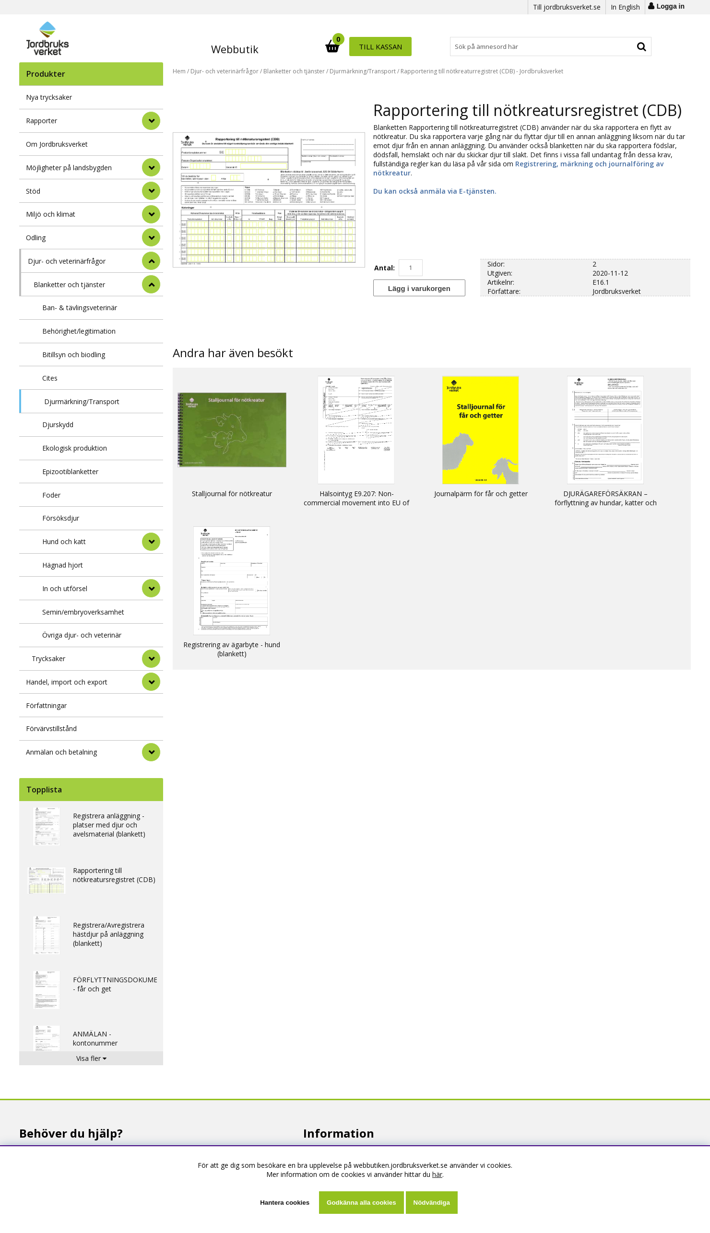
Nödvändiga (432, 1202)
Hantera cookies (284, 1202)
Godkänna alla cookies (361, 1202)
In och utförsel (64, 588)
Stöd (33, 191)
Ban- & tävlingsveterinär (79, 307)
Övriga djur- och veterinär (81, 635)
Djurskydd (57, 424)
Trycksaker (48, 658)
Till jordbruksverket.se (567, 7)
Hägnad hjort (62, 565)
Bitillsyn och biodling (73, 354)
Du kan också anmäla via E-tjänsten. (435, 191)
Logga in (671, 6)
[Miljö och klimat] (151, 214)
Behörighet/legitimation (79, 331)
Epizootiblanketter (70, 471)
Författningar (46, 705)
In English (625, 7)
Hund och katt (64, 541)
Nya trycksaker (49, 97)
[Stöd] (151, 190)
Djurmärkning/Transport (81, 401)
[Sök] (397, 46)
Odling (36, 237)
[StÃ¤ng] (151, 260)
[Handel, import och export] (151, 681)
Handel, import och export (66, 681)
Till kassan (620, 46)
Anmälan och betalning (61, 751)
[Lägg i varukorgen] (419, 287)
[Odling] (151, 237)
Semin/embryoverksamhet (83, 611)
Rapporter (41, 120)
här (437, 1174)
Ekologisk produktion (74, 448)
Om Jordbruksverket (57, 144)
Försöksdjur (60, 518)
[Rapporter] (151, 120)
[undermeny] (151, 541)
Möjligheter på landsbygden (69, 167)
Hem (179, 71)
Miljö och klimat (50, 214)
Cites (50, 378)
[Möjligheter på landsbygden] (151, 167)
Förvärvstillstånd (51, 728)
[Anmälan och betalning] (151, 752)
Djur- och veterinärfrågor (67, 261)
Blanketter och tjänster (69, 284)
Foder (51, 495)
